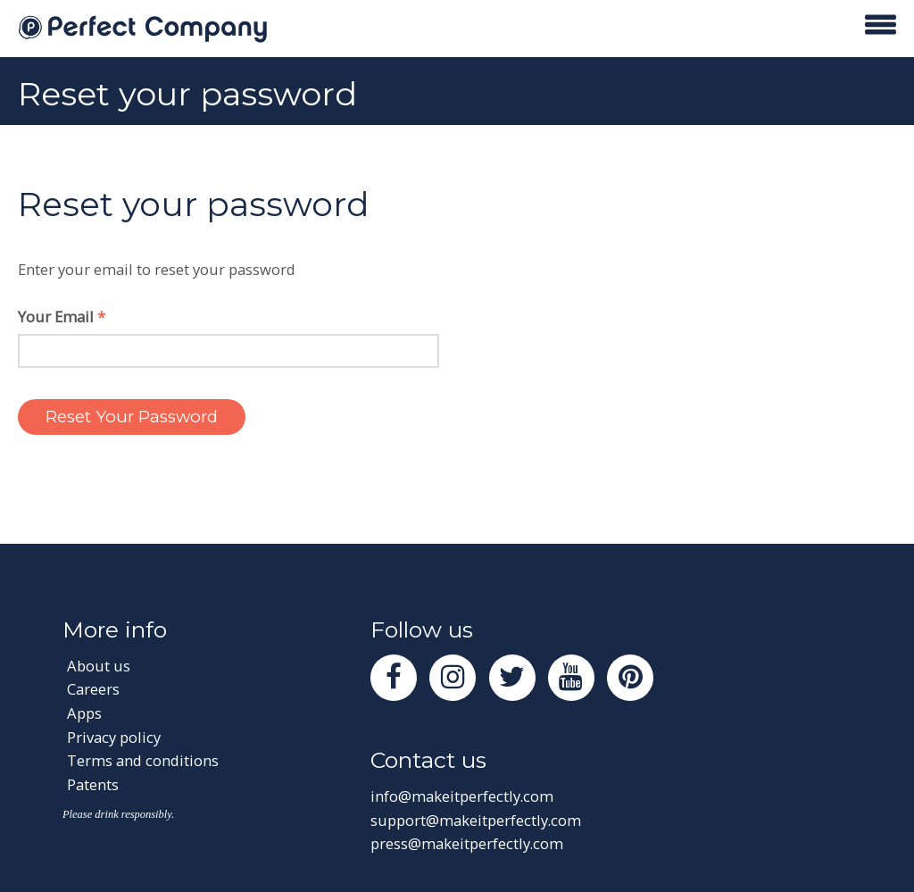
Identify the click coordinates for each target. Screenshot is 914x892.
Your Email (61, 316)
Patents (93, 784)
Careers (93, 689)
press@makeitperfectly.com (466, 843)
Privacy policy (114, 737)
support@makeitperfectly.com (475, 820)
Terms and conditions (143, 760)
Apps (84, 713)
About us (98, 665)
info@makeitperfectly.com (461, 796)
